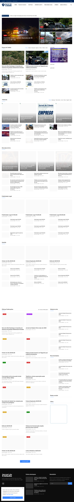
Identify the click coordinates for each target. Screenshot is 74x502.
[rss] (3, 483)
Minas (65, 99)
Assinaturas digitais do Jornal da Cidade (41, 484)
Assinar (70, 483)
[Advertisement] (37, 299)
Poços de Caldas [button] (22, 5)
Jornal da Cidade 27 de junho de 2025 (65, 320)
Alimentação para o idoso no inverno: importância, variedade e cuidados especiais (16, 283)
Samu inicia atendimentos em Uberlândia (63, 119)
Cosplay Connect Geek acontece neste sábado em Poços (64, 187)
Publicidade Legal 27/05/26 (9, 215)
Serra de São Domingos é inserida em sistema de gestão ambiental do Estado (13, 66)
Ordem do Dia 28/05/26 (14, 268)
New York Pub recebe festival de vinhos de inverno (10, 167)
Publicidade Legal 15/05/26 (33, 215)
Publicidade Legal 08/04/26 (63, 226)
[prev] (69, 15)
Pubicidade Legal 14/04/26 (15, 226)
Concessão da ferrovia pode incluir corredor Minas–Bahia (10, 119)
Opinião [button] (57, 5)
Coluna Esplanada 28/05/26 (33, 261)
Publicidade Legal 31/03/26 (63, 232)
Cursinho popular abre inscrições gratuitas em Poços (63, 40)
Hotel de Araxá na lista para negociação (15, 139)
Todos (26, 47)
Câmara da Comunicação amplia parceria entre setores (27, 118)
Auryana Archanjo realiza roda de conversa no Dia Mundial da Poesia (41, 187)
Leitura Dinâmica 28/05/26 (15, 82)
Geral (62, 99)
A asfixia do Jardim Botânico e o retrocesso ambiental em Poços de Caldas (41, 276)
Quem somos (15, 1)
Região (67, 99)
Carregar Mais (25, 461)
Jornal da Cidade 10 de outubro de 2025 (65, 367)
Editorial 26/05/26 (37, 282)
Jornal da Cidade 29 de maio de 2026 (36, 328)
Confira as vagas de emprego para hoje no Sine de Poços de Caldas (23, 15)
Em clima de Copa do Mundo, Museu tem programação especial (63, 167)
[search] (71, 5)
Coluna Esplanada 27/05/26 (39, 268)
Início (16, 4)
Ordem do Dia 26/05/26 (62, 282)
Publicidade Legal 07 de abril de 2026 (16, 233)
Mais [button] (46, 47)
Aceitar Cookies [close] (13, 497)
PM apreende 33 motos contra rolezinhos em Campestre (40, 125)
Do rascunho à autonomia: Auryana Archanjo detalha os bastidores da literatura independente (17, 181)
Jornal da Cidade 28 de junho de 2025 (65, 314)
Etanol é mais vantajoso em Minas (64, 124)
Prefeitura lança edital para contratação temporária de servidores (40, 491)
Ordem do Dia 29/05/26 (8, 261)
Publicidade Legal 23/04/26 (63, 219)
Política (43, 47)
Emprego (53, 99)
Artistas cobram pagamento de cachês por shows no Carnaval (64, 181)
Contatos (3, 1)
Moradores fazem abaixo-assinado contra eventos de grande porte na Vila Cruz (65, 174)
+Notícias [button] (30, 5)
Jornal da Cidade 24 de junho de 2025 (65, 334)
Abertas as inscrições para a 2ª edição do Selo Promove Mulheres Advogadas (17, 133)
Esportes (37, 47)
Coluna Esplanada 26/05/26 (63, 275)
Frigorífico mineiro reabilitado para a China (65, 139)
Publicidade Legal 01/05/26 (15, 219)
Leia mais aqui (9, 494)
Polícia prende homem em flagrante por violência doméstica (55, 28)
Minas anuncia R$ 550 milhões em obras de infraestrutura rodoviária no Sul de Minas (65, 133)
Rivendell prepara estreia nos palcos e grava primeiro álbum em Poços (17, 174)
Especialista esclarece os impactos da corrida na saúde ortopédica (41, 139)
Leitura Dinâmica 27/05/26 (39, 82)
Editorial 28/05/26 (55, 261)
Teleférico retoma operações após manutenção (46, 40)
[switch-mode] (71, 1)
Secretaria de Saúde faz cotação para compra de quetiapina (40, 76)
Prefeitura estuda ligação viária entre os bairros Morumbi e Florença (40, 90)
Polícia (40, 47)
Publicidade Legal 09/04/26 (39, 226)
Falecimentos (58, 99)
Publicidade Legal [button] (48, 5)
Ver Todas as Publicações (43, 309)
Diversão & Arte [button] (39, 5)
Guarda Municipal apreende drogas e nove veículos (64, 374)
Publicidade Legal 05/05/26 (57, 215)
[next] (71, 15)
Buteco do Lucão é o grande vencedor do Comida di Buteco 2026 (27, 167)
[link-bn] (59, 55)
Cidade (29, 47)
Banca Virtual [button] (64, 5)
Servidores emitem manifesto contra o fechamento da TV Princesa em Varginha (16, 126)
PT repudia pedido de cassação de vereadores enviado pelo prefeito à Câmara (65, 381)
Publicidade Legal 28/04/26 (39, 219)
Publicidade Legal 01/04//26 (39, 232)
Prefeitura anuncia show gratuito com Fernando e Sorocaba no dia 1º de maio (41, 181)
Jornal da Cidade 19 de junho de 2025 (65, 341)
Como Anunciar (9, 1)
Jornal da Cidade (6, 41)
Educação (33, 47)
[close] (23, 488)
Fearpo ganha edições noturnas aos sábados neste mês (41, 174)
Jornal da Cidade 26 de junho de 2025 (65, 327)
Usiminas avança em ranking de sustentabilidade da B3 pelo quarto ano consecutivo (41, 133)
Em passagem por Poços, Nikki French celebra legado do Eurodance (16, 188)
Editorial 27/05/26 (61, 268)
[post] (20, 31)
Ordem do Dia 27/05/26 (14, 275)
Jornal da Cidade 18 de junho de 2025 (65, 347)
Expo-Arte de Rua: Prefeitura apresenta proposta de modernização (46, 167)
